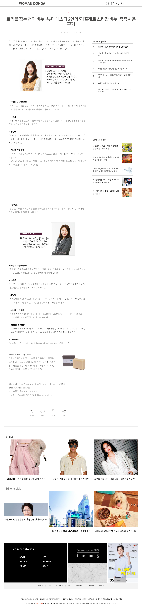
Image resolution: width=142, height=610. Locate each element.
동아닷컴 (65, 599)
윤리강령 (35, 599)
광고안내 (29, 599)
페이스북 (77, 556)
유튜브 (91, 556)
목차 (119, 580)
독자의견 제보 (43, 599)
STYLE (71, 12)
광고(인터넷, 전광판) (81, 599)
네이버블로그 (98, 556)
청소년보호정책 (117, 599)
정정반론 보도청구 (54, 599)
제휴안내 (91, 599)
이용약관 (97, 599)
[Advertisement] (42, 184)
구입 (132, 580)
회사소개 (71, 599)
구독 (125, 580)
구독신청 (23, 599)
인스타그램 (84, 556)
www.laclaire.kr (46, 394)
